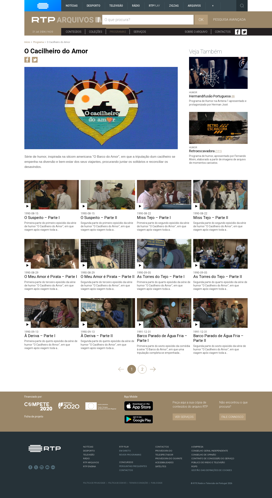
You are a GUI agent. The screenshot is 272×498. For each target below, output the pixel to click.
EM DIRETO (125, 450)
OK (201, 19)
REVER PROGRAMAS (130, 454)
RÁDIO (86, 458)
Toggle (242, 5)
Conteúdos (73, 31)
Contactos (223, 31)
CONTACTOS (162, 446)
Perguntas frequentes (133, 466)
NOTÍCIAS (88, 446)
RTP (154, 5)
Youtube (47, 467)
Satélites (160, 466)
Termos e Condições (138, 483)
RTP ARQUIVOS (91, 462)
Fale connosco (232, 417)
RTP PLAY (124, 446)
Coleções (95, 31)
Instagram (42, 467)
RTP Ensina (89, 466)
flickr (53, 467)
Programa (38, 42)
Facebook (237, 32)
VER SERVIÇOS (184, 417)
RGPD (194, 466)
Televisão (116, 5)
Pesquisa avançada (229, 19)
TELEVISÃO (88, 454)
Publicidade (156, 483)
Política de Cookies (117, 483)
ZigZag (174, 5)
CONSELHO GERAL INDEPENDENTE (209, 450)
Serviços (140, 31)
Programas (118, 31)
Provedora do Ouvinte (168, 458)
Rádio (136, 5)
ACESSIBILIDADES (164, 462)
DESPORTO (89, 450)
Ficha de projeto (33, 416)
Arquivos (194, 5)
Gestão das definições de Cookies (211, 470)
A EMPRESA (197, 446)
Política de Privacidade (94, 483)
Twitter (244, 32)
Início (27, 42)
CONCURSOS (126, 462)
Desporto (93, 5)
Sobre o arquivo (196, 31)
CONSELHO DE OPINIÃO (203, 454)
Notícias (72, 5)
